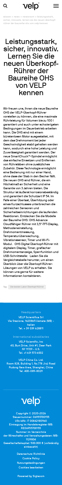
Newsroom (28, 17)
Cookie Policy (31, 458)
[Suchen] (5, 6)
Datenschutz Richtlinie (31, 454)
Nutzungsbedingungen (31, 463)
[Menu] (56, 6)
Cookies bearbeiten (31, 468)
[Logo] (31, 6)
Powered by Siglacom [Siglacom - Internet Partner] (31, 476)
